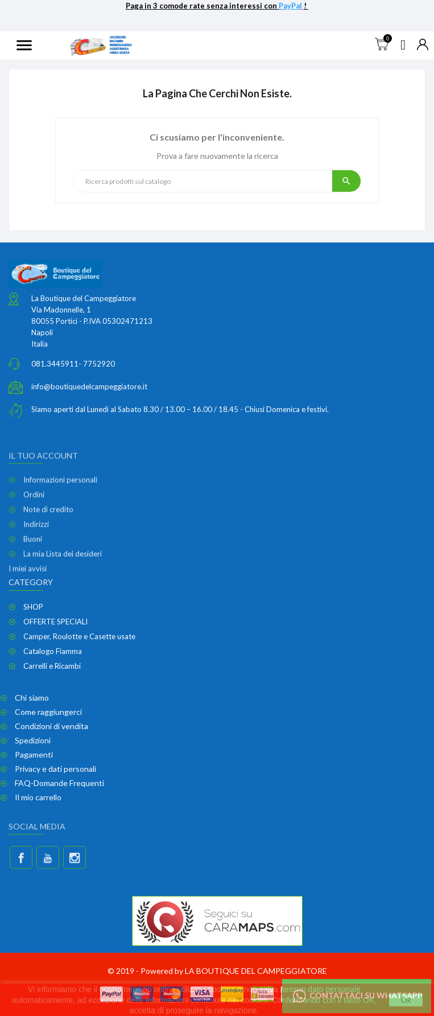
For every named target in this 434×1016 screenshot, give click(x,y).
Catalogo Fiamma (52, 651)
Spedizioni (33, 740)
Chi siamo (32, 697)
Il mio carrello (38, 797)
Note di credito (48, 558)
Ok (406, 1000)
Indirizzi (36, 573)
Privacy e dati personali (55, 769)
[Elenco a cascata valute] (422, 45)
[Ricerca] (203, 181)
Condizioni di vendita (51, 726)
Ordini (33, 544)
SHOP (33, 606)
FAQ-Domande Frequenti (59, 783)
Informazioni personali (60, 529)
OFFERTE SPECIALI (55, 621)
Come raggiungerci (48, 712)
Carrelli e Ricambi (52, 666)
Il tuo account (43, 505)
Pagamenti (34, 754)
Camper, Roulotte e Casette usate (79, 636)
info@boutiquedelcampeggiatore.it (89, 389)
